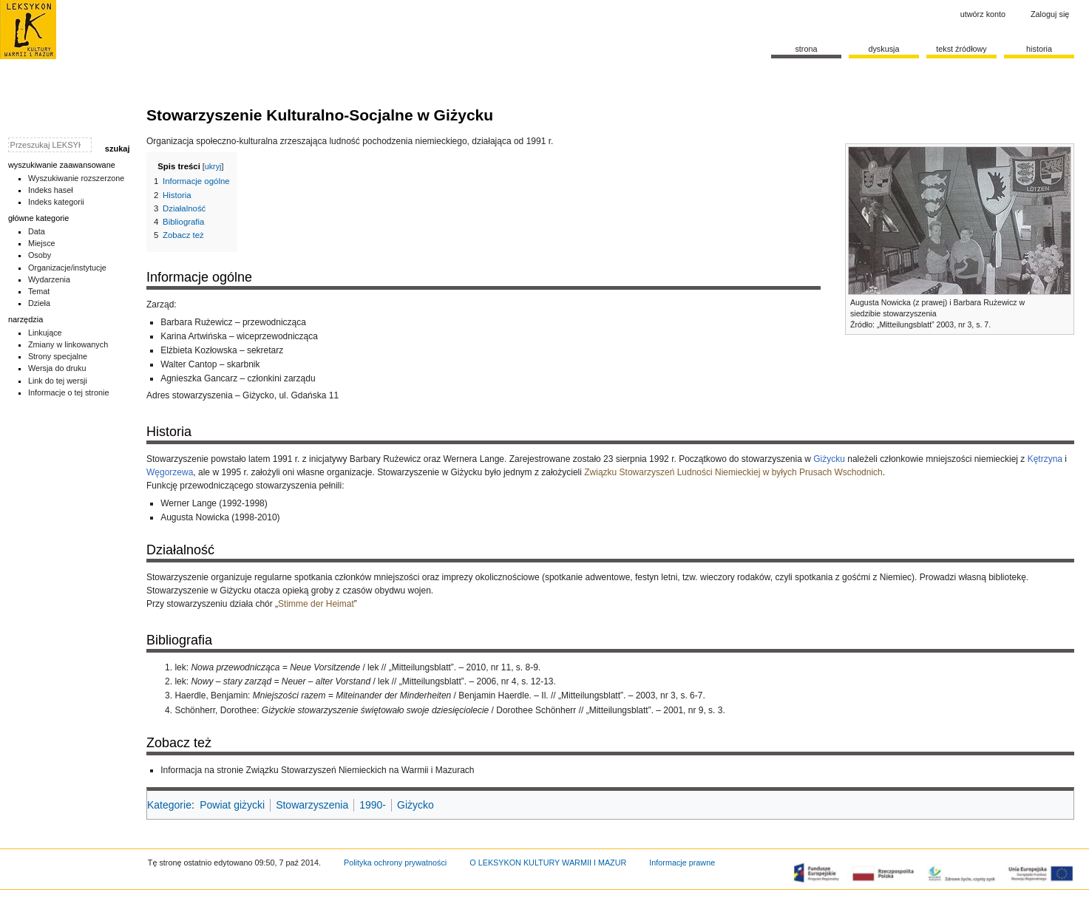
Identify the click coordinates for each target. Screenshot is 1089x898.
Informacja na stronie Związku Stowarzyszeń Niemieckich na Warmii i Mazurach (317, 770)
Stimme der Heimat (316, 604)
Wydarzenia (49, 279)
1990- (372, 805)
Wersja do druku (57, 368)
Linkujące (45, 332)
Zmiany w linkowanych (68, 344)
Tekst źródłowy (961, 48)
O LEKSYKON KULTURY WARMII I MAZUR (547, 862)
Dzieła (39, 303)
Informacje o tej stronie (68, 392)
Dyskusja (883, 48)
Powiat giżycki (232, 805)
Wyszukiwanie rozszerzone (76, 178)
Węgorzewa (169, 472)
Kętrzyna (1045, 459)
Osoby (39, 255)
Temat (39, 291)
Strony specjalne (57, 356)
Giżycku (829, 459)
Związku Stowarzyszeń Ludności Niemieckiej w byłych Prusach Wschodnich (733, 472)
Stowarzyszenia (312, 805)
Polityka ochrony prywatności (395, 862)
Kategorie (169, 805)
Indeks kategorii (56, 201)
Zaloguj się (1050, 14)
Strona (806, 48)
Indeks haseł (50, 190)
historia (1039, 48)
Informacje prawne (682, 862)
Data (36, 231)
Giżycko (415, 805)
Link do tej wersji (57, 380)
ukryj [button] (213, 166)
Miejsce (41, 243)
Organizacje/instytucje (67, 267)
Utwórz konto (982, 14)
